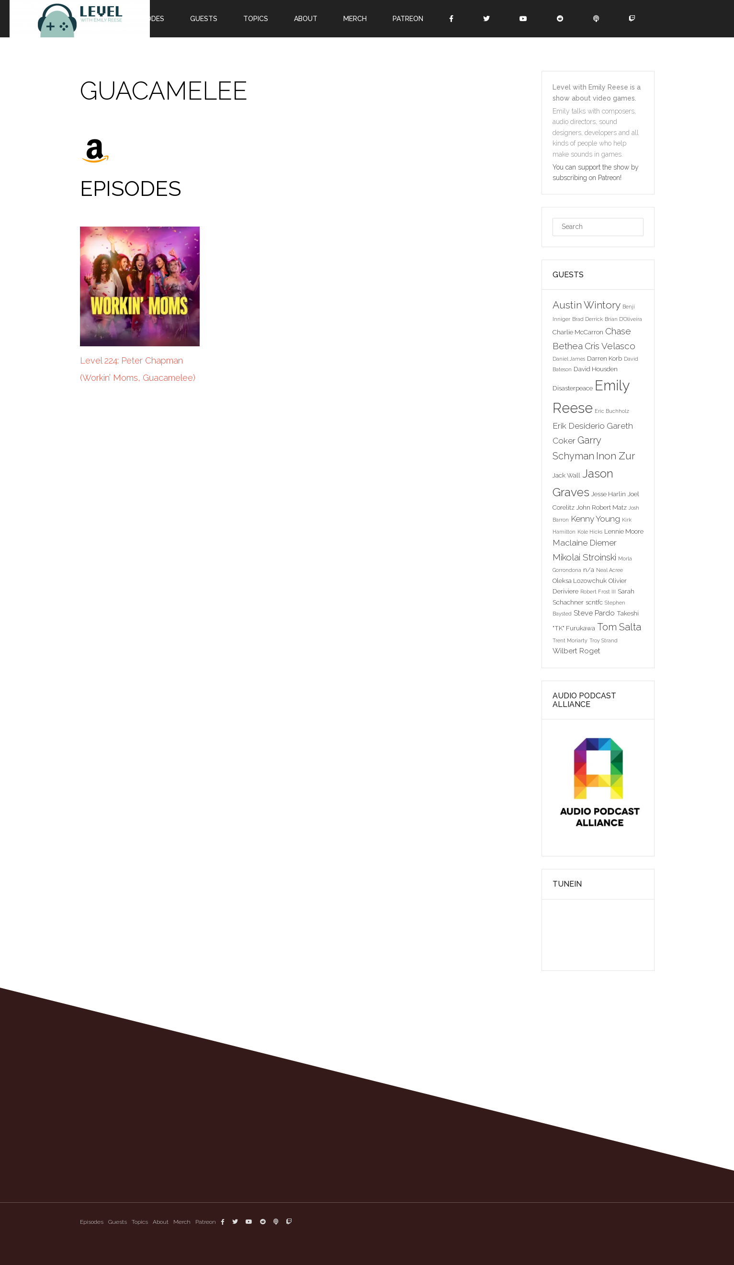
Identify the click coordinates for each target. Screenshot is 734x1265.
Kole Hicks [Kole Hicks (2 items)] (589, 532)
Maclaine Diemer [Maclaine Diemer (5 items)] (585, 542)
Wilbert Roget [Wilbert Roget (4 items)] (576, 650)
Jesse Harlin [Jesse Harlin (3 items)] (608, 494)
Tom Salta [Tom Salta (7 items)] (619, 627)
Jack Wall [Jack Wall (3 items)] (566, 475)
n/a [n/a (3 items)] (588, 569)
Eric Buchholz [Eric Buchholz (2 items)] (612, 411)
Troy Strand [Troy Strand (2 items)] (603, 640)
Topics (255, 19)
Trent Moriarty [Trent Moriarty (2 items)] (570, 640)
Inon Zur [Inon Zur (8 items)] (615, 456)
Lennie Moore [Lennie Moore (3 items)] (624, 531)
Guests (203, 19)
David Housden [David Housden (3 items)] (596, 369)
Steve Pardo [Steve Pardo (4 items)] (594, 612)
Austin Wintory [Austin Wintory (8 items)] (587, 305)
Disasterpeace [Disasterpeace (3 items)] (573, 388)
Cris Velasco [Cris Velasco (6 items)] (610, 346)
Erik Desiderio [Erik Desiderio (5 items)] (579, 426)
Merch (355, 19)
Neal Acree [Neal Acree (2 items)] (609, 570)
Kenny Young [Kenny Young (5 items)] (595, 519)
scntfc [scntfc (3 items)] (594, 602)
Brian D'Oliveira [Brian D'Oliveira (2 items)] (623, 319)
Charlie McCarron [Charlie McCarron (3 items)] (578, 332)
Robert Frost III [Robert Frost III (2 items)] (598, 591)
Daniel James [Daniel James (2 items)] (569, 359)
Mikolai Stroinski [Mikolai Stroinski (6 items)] (584, 557)
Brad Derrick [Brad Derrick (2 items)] (587, 319)
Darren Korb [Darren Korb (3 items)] (604, 358)
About (305, 19)
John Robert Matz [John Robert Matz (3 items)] (601, 507)
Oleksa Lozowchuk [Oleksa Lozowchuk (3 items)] (580, 580)
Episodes (91, 1222)
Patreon (408, 19)
